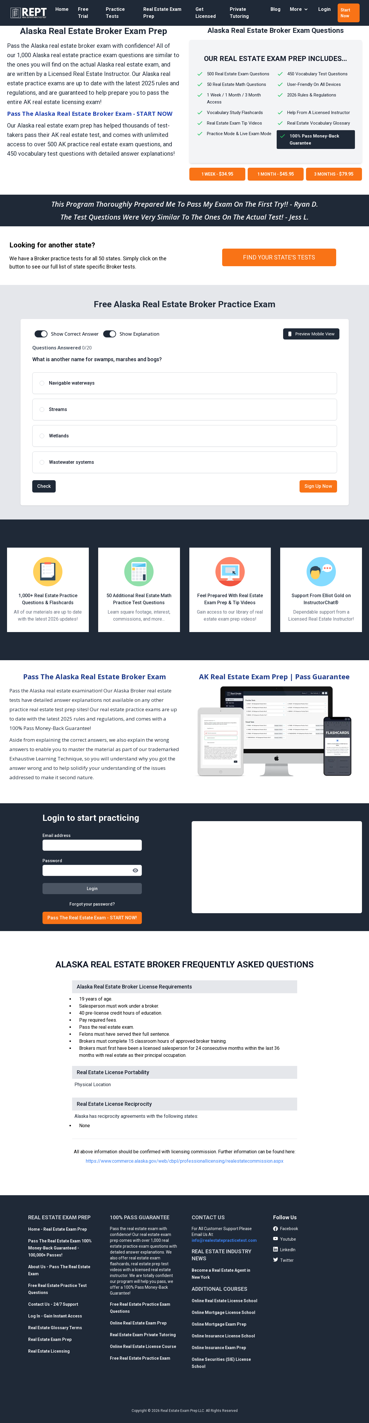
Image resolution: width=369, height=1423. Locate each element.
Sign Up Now (318, 486)
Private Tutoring (239, 12)
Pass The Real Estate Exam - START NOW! (92, 918)
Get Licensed (205, 12)
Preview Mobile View (310, 334)
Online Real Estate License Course (143, 1346)
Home (62, 9)
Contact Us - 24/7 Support (53, 1304)
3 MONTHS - (333, 174)
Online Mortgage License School (223, 1312)
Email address (56, 835)
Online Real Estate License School (224, 1300)
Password (52, 860)
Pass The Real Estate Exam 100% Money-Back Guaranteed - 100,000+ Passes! (60, 1248)
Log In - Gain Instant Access (55, 1316)
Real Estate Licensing (49, 1351)
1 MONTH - (275, 174)
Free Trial (83, 12)
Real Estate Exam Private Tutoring (143, 1334)
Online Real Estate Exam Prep (138, 1323)
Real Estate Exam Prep (162, 12)
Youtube (284, 1239)
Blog (275, 9)
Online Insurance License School (223, 1336)
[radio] (184, 383)
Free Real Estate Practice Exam (140, 1358)
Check (44, 486)
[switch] (41, 333)
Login (324, 9)
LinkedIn (284, 1249)
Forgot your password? (92, 904)
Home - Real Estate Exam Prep (57, 1229)
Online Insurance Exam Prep (219, 1347)
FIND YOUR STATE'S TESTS (279, 257)
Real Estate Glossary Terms (55, 1327)
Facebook (285, 1229)
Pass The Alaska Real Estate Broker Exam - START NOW (89, 114)
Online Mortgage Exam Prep (219, 1324)
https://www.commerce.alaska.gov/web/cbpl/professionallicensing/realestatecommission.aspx (184, 1161)
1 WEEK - (217, 174)
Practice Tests (115, 12)
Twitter (283, 1260)
